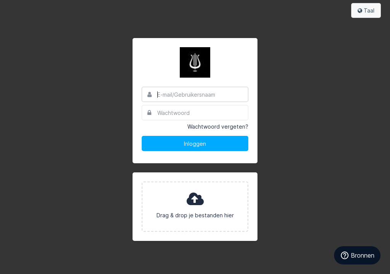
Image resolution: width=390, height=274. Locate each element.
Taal (366, 10)
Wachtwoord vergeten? (217, 126)
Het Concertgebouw (195, 62)
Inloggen (195, 143)
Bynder (28, 9)
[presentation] (195, 207)
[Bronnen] (357, 255)
